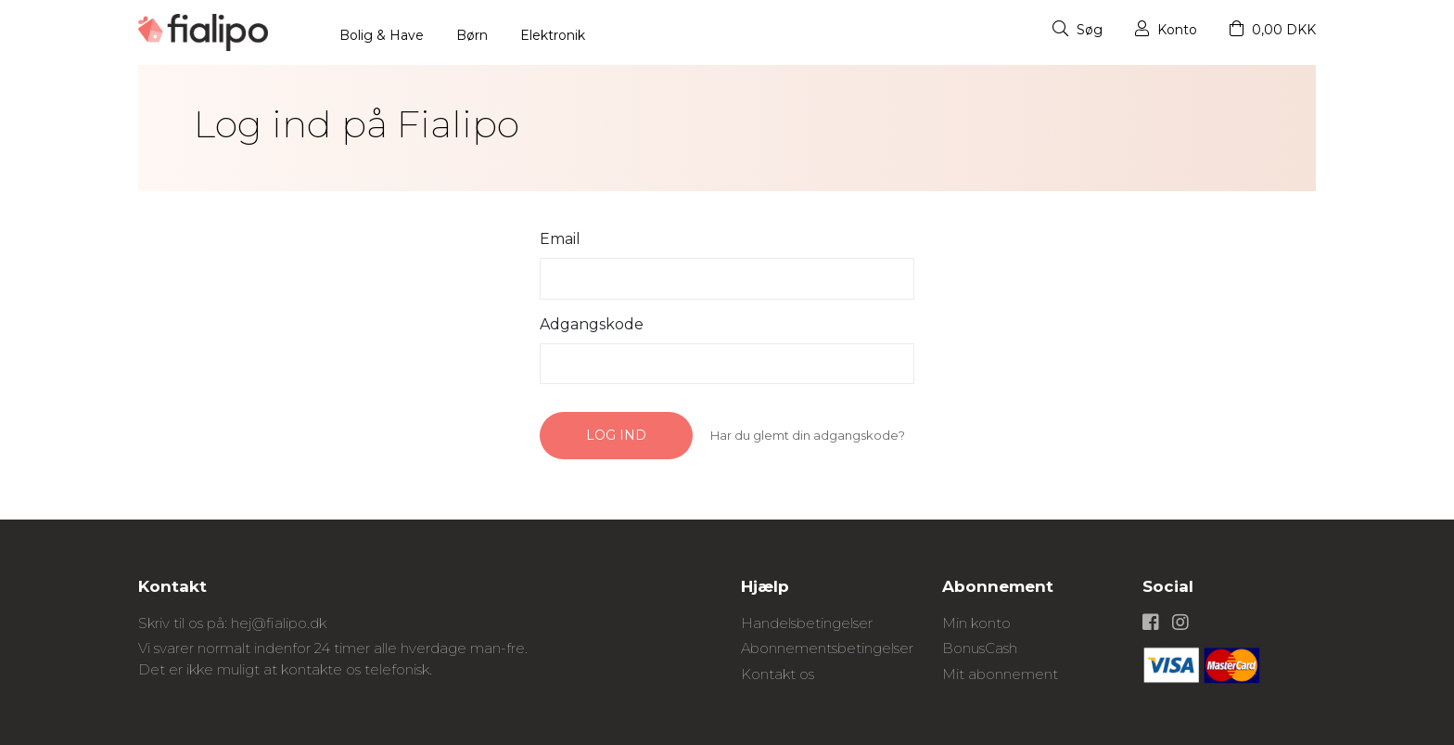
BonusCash (979, 648)
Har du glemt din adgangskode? (807, 435)
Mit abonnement (1000, 674)
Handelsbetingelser (807, 623)
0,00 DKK (1273, 29)
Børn (472, 35)
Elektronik (552, 35)
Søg (1077, 29)
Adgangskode (592, 324)
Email (560, 239)
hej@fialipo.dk (278, 623)
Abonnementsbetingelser (827, 648)
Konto (1166, 29)
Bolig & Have (381, 35)
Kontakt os (777, 674)
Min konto (976, 623)
